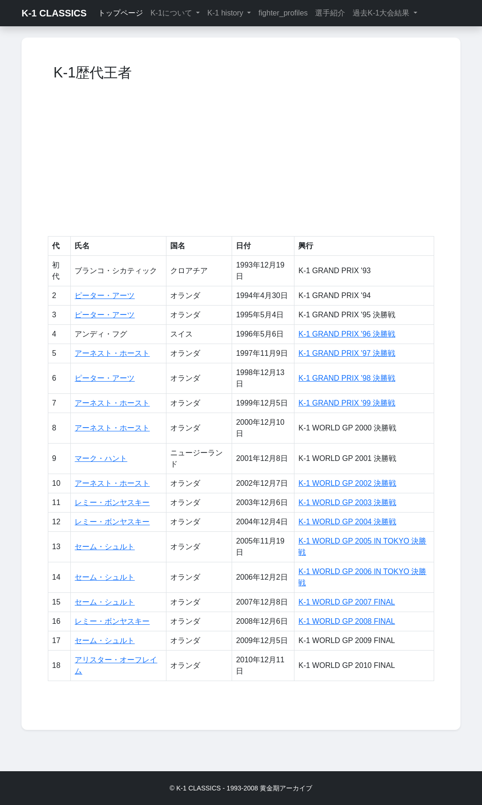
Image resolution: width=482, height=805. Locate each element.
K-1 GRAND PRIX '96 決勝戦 (346, 334)
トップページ (120, 13)
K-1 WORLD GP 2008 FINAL (346, 621)
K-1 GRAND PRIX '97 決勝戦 (346, 353)
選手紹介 (330, 13)
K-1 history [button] (226, 13)
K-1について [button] (172, 13)
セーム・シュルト (105, 547)
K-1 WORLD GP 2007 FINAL (346, 602)
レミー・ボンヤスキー (112, 502)
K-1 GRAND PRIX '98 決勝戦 (346, 378)
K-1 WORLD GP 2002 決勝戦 (347, 483)
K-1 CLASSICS (54, 13)
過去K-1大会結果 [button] (382, 13)
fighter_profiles (283, 13)
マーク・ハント (101, 458)
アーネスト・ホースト (112, 353)
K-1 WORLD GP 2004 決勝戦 (347, 522)
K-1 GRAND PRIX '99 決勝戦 (346, 403)
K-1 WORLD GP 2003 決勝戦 (347, 502)
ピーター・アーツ (105, 295)
